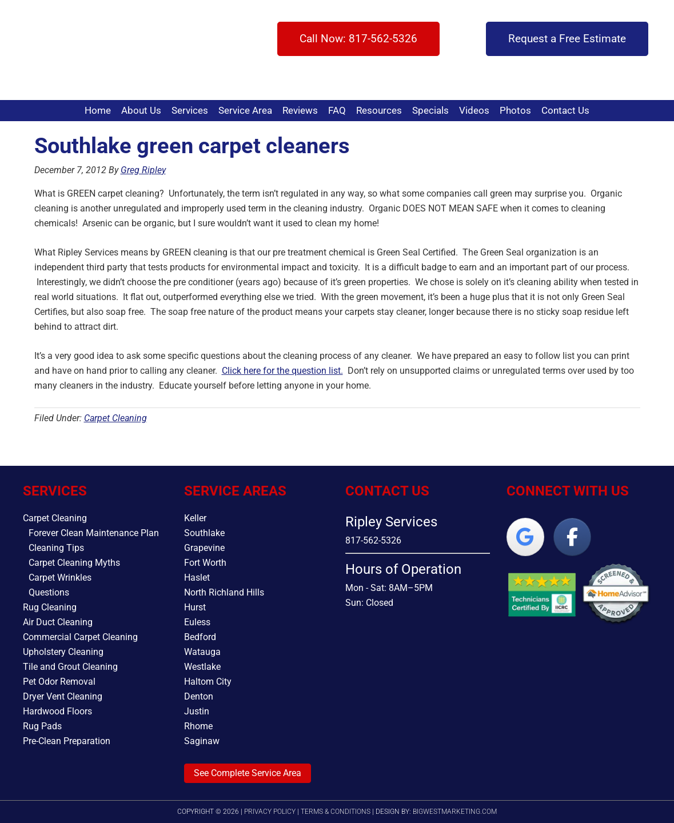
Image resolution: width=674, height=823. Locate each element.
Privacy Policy (270, 812)
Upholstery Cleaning (63, 651)
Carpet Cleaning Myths (74, 562)
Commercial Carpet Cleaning (80, 637)
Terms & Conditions (335, 812)
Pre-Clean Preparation (66, 741)
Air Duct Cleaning (58, 622)
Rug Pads (42, 726)
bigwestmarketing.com (455, 812)
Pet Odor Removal (59, 681)
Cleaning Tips (56, 547)
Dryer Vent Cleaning (62, 696)
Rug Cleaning (50, 607)
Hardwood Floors (57, 711)
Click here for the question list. (282, 370)
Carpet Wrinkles (60, 577)
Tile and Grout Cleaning (70, 666)
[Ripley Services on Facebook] (572, 537)
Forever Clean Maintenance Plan (94, 533)
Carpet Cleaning (115, 418)
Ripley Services (61, 50)
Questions (49, 592)
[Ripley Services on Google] (525, 537)
